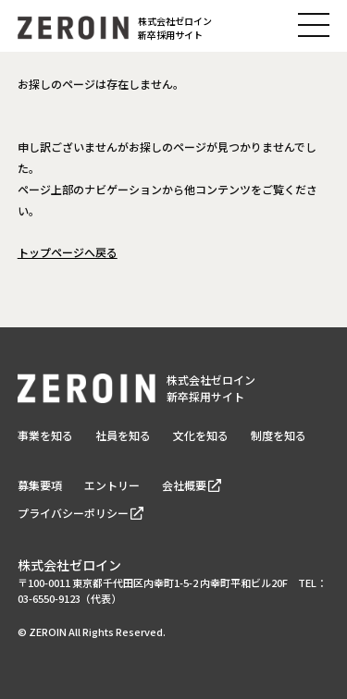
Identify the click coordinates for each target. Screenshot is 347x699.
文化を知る (201, 435)
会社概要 (184, 485)
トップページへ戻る (68, 252)
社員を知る (123, 435)
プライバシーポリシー (73, 513)
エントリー (112, 485)
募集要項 (40, 485)
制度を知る (278, 435)
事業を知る (45, 435)
